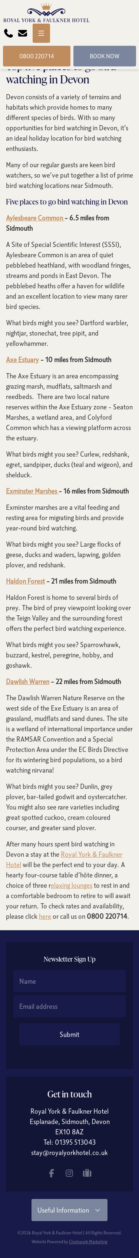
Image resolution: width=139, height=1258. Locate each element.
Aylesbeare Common (35, 217)
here (45, 916)
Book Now (105, 56)
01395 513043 (75, 1142)
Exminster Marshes (32, 491)
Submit (69, 1034)
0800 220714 (36, 56)
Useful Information (69, 1210)
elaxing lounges (71, 885)
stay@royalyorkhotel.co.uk (69, 1152)
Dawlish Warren (27, 681)
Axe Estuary (22, 359)
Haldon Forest (25, 581)
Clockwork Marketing (88, 1241)
